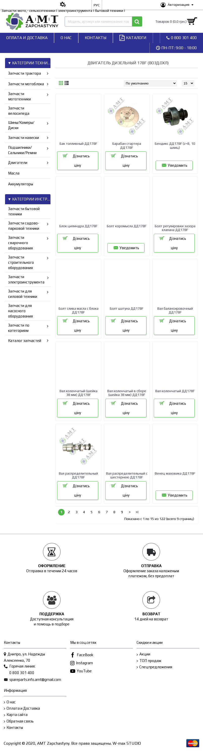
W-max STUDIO (127, 743)
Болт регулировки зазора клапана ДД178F (175, 228)
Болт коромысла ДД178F (126, 226)
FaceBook (81, 655)
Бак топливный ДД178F (78, 143)
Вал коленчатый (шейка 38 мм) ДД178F (78, 393)
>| (137, 512)
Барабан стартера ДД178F (126, 145)
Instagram (81, 663)
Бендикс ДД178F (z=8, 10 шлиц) (175, 145)
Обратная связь (19, 721)
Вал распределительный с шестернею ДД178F (126, 475)
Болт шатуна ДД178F (126, 308)
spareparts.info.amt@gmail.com (32, 679)
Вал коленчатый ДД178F (175, 391)
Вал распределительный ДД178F (78, 475)
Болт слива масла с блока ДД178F (78, 310)
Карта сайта (16, 714)
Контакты (13, 727)
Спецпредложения (154, 667)
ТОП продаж (149, 660)
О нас (10, 702)
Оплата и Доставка (22, 708)
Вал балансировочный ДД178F (175, 310)
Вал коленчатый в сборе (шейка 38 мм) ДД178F (126, 393)
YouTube (81, 671)
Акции (143, 654)
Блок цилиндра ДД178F (78, 226)
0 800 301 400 (19, 673)
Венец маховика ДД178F (175, 473)
